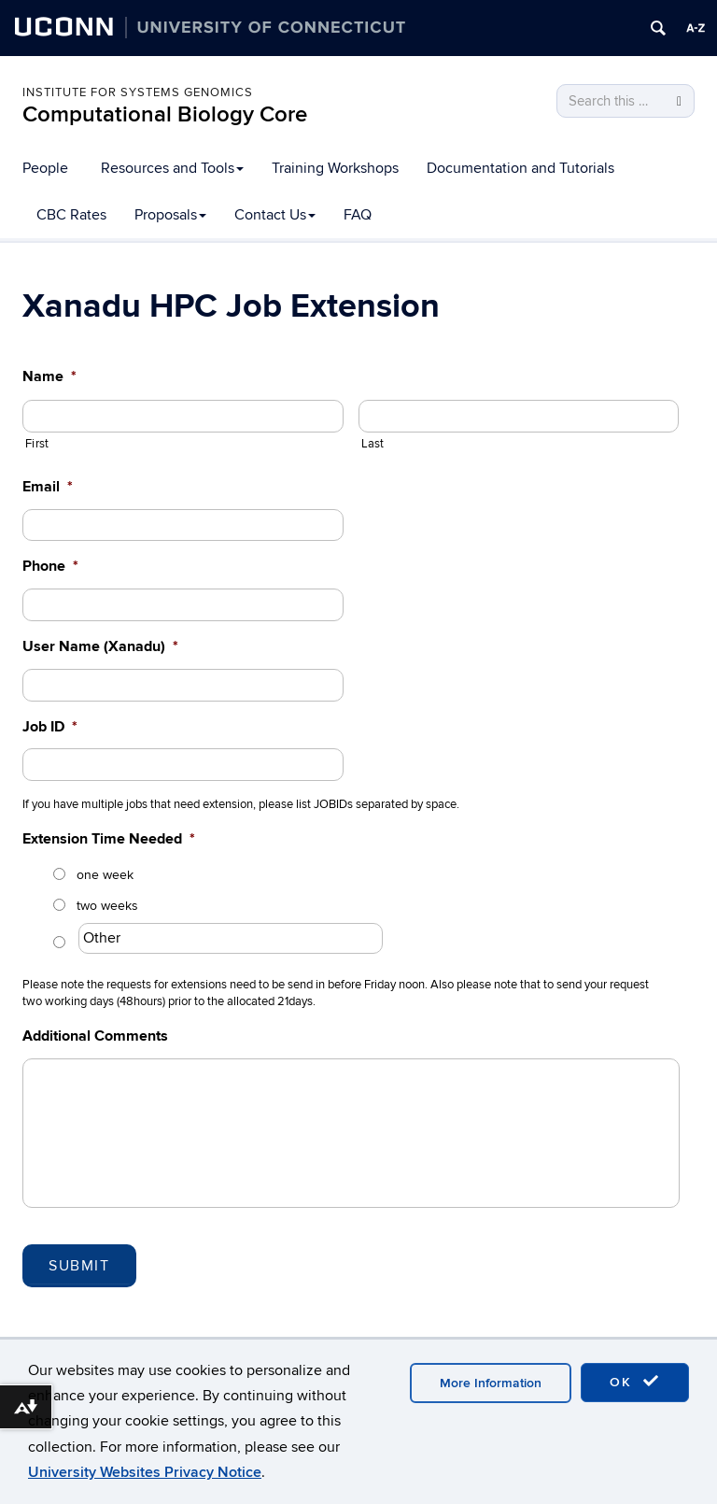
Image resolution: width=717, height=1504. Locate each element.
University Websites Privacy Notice (144, 1472)
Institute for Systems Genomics (137, 92)
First (37, 443)
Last (373, 443)
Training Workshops (335, 168)
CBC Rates (71, 215)
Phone (50, 566)
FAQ (358, 215)
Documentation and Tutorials (520, 168)
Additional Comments (95, 1036)
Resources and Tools (172, 168)
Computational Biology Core (164, 114)
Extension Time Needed (108, 839)
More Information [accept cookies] (490, 1383)
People (45, 168)
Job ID (49, 726)
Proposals (170, 215)
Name (49, 376)
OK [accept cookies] (635, 1381)
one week (105, 875)
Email (47, 486)
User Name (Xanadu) (100, 646)
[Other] (230, 938)
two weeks (107, 906)
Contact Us (275, 215)
